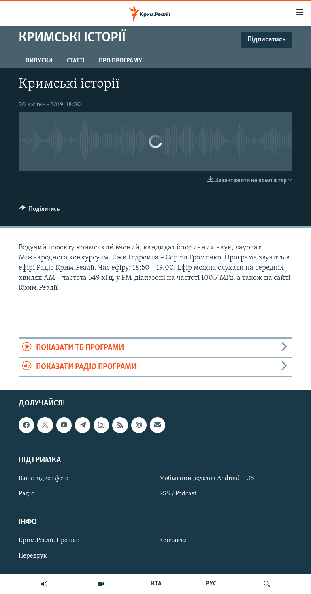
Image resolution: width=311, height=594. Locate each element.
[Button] (39, 211)
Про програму (120, 61)
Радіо (26, 494)
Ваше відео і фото (43, 478)
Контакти (173, 541)
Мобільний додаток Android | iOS (206, 478)
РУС (211, 584)
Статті (75, 61)
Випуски (39, 61)
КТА (156, 584)
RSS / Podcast (177, 494)
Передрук (33, 556)
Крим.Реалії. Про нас (49, 541)
